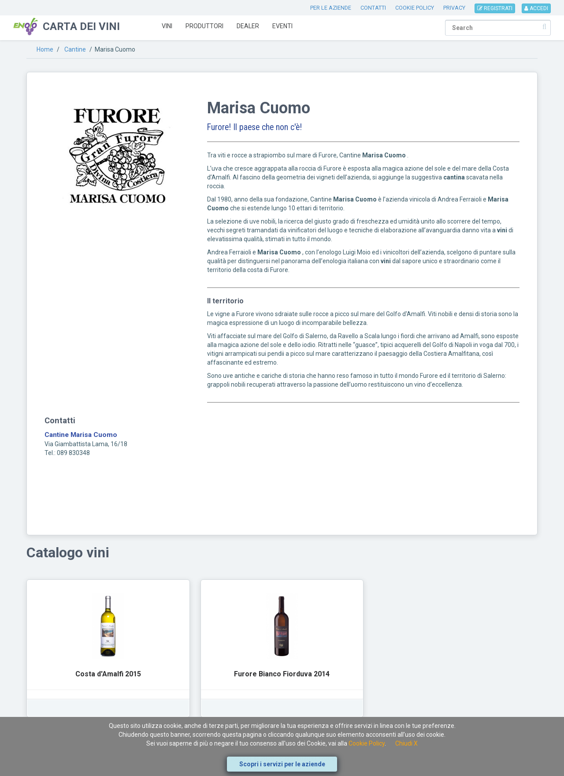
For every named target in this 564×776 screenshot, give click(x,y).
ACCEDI (536, 8)
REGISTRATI (494, 8)
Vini (167, 26)
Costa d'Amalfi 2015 (108, 674)
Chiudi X (406, 743)
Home (45, 49)
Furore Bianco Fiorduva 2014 (282, 674)
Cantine (75, 49)
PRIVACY (454, 7)
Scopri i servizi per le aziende (282, 764)
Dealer (248, 26)
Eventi (282, 26)
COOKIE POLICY (414, 7)
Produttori (204, 26)
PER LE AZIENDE (330, 7)
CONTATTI (373, 7)
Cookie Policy (367, 743)
